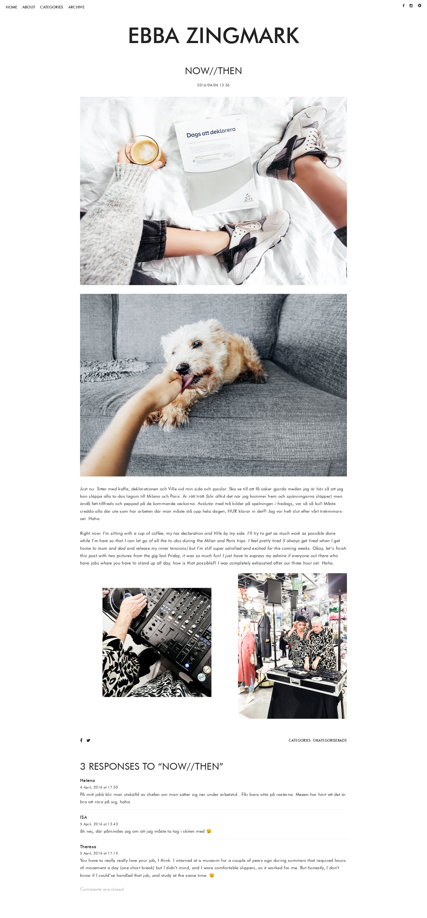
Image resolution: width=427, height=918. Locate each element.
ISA (83, 817)
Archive (76, 7)
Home (11, 7)
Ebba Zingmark (213, 35)
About (28, 7)
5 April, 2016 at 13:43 (99, 824)
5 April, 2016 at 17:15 (99, 853)
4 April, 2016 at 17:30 (99, 787)
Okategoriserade (330, 740)
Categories (51, 7)
